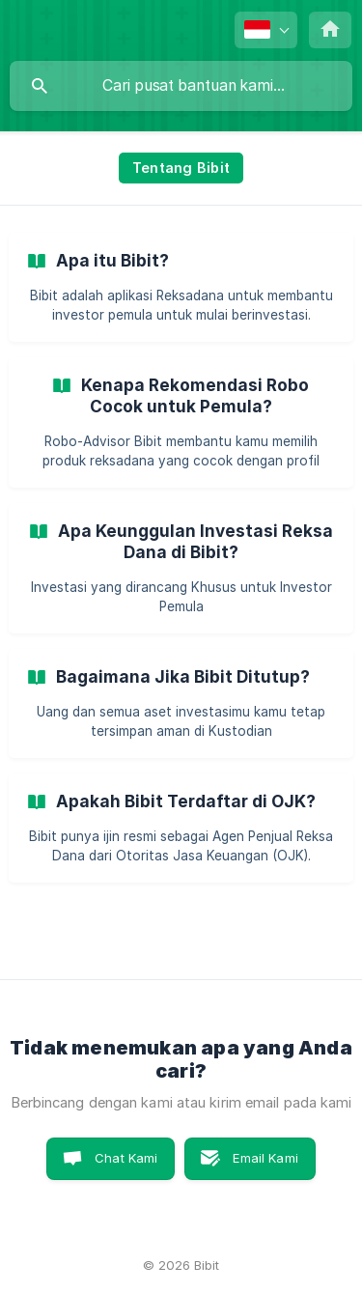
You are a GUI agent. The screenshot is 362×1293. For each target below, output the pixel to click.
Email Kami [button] (265, 1158)
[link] (181, 287)
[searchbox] (181, 86)
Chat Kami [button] (126, 1158)
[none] (266, 30)
